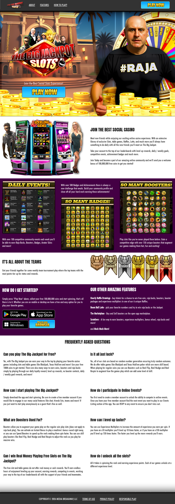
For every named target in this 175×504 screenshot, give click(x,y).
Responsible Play (127, 499)
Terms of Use (88, 499)
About (32, 5)
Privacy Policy (107, 499)
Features (44, 5)
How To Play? (60, 5)
